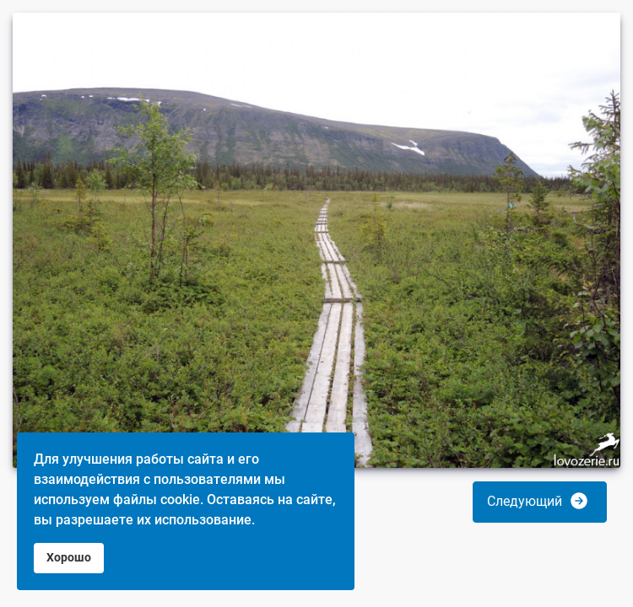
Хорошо (68, 558)
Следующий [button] (538, 501)
